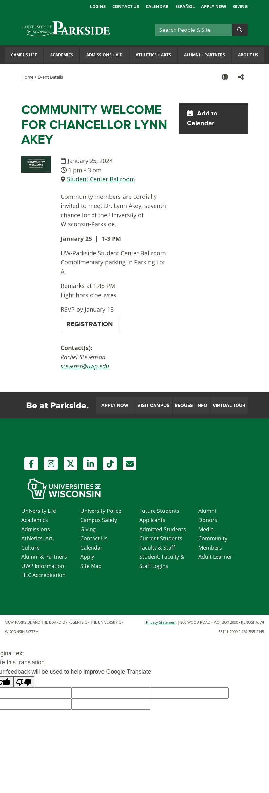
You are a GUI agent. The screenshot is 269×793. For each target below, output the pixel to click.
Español (185, 6)
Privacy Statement (161, 622)
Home (27, 77)
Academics (61, 55)
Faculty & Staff (157, 547)
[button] (226, 77)
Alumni (207, 510)
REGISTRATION (89, 324)
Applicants (152, 520)
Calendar (157, 6)
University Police (100, 510)
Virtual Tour (229, 405)
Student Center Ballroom (101, 179)
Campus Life (24, 55)
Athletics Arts (153, 55)
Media (206, 529)
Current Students (160, 538)
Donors (207, 520)
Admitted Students (162, 529)
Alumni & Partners (44, 556)
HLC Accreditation (43, 575)
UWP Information (42, 566)
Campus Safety (98, 520)
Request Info (191, 405)
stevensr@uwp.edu (85, 366)
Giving (240, 6)
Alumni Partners (204, 55)
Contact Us (125, 6)
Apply (87, 556)
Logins (98, 6)
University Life (38, 510)
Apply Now (213, 6)
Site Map (91, 566)
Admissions (35, 529)
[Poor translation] (23, 681)
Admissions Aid (104, 55)
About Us (248, 55)
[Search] (193, 30)
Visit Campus (153, 405)
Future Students (159, 510)
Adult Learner (215, 556)
